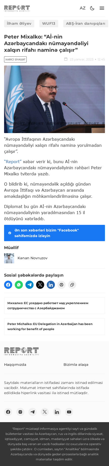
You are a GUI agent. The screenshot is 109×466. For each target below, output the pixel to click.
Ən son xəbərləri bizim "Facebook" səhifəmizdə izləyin (43, 233)
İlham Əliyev (19, 23)
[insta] (20, 412)
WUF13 (48, 23)
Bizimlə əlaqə (76, 364)
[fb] (8, 285)
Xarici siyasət (15, 59)
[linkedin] (51, 285)
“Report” (12, 161)
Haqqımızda (15, 364)
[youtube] (69, 412)
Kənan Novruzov (26, 258)
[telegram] (29, 285)
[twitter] (40, 285)
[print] (61, 285)
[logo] (17, 8)
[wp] (19, 285)
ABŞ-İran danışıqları (85, 23)
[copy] (72, 285)
